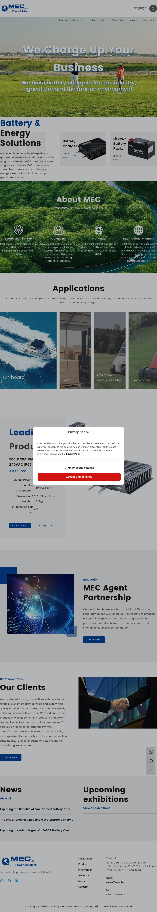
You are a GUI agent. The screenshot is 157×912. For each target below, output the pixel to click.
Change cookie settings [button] (79, 468)
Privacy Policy (73, 454)
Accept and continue (79, 477)
